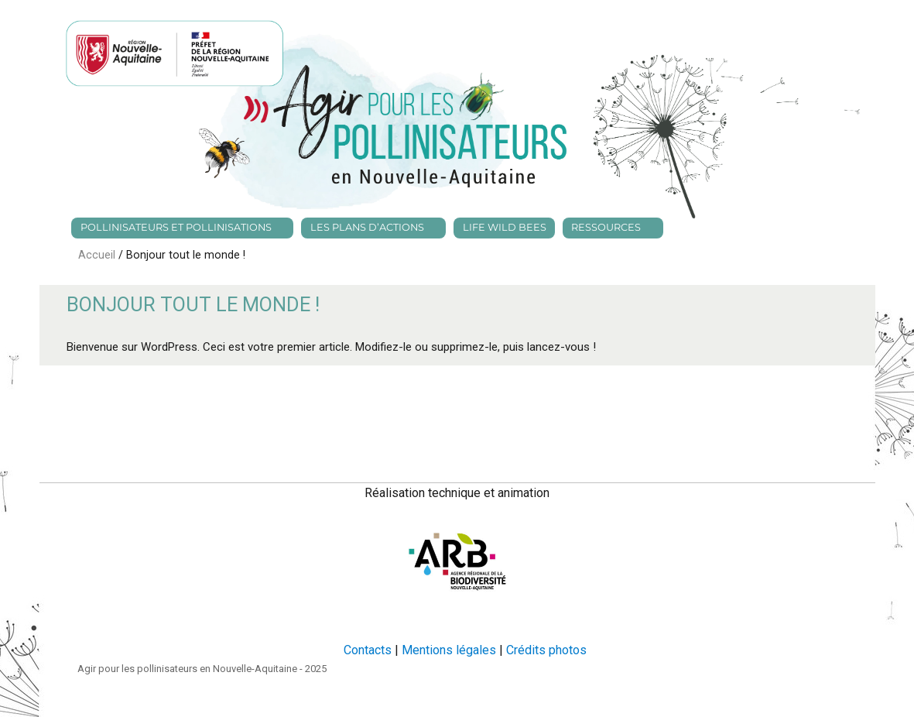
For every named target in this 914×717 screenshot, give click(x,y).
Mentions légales (449, 650)
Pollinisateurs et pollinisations (176, 227)
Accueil (98, 255)
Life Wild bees (504, 227)
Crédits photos (546, 650)
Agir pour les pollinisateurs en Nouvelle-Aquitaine (187, 668)
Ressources (606, 227)
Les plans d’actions (367, 227)
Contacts (368, 650)
